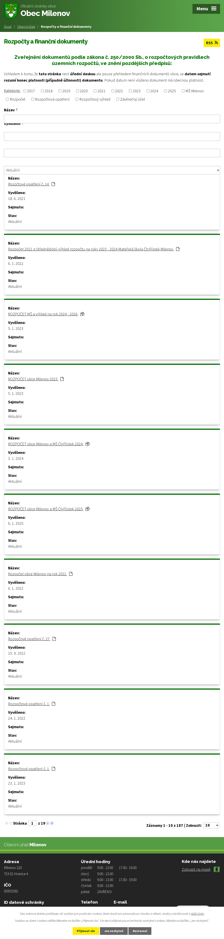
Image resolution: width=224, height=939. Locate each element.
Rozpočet (17, 99)
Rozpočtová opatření (52, 99)
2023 (137, 90)
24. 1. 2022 (16, 717)
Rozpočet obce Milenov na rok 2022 (40, 573)
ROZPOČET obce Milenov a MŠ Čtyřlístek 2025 (48, 508)
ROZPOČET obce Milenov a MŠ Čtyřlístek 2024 (48, 443)
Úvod (7, 26)
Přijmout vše (85, 931)
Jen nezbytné (114, 931)
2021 (101, 90)
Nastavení (140, 931)
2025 (172, 90)
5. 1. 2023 (15, 328)
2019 (66, 90)
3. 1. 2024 (15, 458)
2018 (48, 90)
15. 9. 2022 (16, 653)
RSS (212, 42)
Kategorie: (12, 90)
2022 (119, 90)
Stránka (20, 822)
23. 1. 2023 (16, 782)
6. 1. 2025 (15, 523)
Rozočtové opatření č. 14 (31, 183)
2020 (84, 90)
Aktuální (15, 221)
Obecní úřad (26, 26)
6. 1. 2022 (15, 263)
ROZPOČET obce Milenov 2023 (36, 378)
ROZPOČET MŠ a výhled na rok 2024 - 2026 (46, 313)
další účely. (198, 913)
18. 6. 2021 (16, 198)
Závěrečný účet (132, 99)
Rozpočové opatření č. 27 (32, 638)
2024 (154, 90)
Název (9, 110)
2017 (31, 90)
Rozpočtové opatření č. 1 (31, 703)
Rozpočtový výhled (94, 99)
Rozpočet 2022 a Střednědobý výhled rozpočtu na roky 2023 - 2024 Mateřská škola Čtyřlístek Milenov (93, 248)
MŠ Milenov (195, 90)
